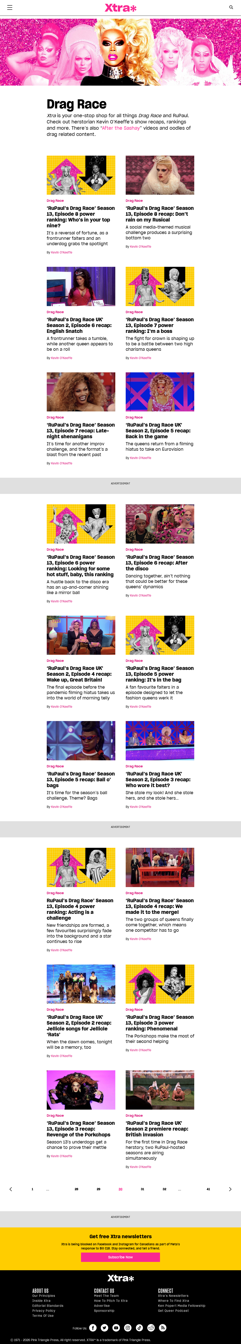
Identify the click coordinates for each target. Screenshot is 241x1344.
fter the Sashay (122, 128)
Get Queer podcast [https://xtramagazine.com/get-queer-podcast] (173, 1311)
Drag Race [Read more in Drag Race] (55, 201)
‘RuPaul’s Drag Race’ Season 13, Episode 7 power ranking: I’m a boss (160, 325)
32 (164, 1189)
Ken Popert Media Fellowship (181, 1306)
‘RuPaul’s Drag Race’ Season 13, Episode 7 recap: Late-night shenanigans (81, 430)
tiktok (139, 1328)
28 (76, 1189)
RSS (162, 1328)
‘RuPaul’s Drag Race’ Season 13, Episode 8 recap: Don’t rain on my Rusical (160, 214)
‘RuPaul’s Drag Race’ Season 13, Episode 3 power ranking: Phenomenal (160, 1023)
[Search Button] (231, 7)
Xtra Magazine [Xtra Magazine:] (120, 1278)
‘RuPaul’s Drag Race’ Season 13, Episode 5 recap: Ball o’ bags (81, 779)
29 (98, 1189)
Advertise (102, 1306)
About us (40, 1290)
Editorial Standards (48, 1306)
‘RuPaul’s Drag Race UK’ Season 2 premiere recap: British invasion (157, 1129)
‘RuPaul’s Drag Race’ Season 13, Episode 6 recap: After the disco (160, 563)
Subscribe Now (120, 1257)
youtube (116, 1328)
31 (142, 1189)
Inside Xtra (41, 1301)
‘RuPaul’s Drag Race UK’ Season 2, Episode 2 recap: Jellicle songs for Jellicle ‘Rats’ (79, 1026)
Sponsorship (104, 1311)
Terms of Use (43, 1316)
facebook (93, 1328)
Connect (165, 1290)
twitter (104, 1328)
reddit (151, 1328)
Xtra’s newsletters (173, 1296)
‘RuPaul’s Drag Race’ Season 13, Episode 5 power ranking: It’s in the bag (160, 674)
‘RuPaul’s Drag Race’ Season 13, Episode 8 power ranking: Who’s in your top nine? (81, 217)
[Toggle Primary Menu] (9, 8)
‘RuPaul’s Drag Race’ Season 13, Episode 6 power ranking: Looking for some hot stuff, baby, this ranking (81, 565)
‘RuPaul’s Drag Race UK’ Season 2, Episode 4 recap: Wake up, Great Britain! (79, 674)
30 (120, 1189)
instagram (128, 1328)
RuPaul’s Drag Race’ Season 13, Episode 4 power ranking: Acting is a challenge (80, 909)
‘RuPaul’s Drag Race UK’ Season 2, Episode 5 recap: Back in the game (158, 430)
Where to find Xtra (173, 1301)
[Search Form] (231, 8)
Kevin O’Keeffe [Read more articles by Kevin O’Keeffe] (61, 252)
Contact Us (104, 1290)
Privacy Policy (43, 1311)
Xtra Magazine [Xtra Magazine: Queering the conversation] (120, 8)
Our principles (43, 1296)
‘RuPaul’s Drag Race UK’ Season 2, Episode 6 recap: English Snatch (79, 325)
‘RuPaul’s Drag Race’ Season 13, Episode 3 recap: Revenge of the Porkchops (81, 1129)
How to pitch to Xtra (111, 1301)
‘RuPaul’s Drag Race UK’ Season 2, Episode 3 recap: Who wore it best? (158, 779)
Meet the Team (106, 1296)
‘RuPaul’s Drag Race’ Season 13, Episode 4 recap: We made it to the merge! (160, 906)
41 (208, 1189)
